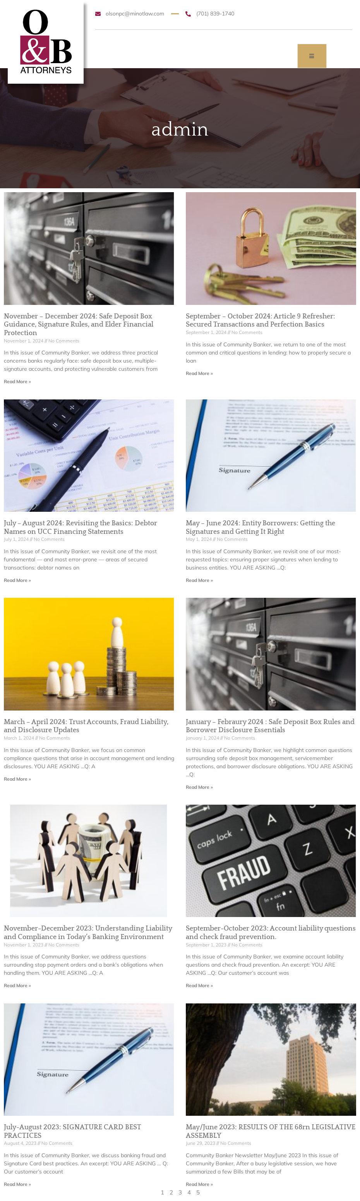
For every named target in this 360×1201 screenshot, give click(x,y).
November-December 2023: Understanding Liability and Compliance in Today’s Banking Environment (88, 933)
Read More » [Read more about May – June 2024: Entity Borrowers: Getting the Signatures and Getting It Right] (199, 580)
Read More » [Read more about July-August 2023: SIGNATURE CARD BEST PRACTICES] (17, 1184)
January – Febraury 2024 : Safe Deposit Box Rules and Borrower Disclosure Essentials (270, 726)
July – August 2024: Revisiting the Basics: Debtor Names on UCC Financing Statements (80, 528)
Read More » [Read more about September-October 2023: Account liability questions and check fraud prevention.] (199, 985)
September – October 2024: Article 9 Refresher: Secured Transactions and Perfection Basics (260, 321)
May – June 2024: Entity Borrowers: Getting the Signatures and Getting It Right (260, 528)
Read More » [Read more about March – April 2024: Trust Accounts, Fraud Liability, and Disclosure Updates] (17, 779)
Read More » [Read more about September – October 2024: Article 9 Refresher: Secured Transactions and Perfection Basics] (199, 373)
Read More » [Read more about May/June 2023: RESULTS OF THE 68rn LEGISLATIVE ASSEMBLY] (199, 1184)
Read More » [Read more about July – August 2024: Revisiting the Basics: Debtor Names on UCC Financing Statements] (17, 580)
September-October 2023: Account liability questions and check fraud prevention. (271, 933)
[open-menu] (312, 56)
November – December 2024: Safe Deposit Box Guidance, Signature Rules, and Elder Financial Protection (78, 325)
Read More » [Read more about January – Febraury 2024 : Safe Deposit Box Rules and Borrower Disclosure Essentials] (199, 787)
